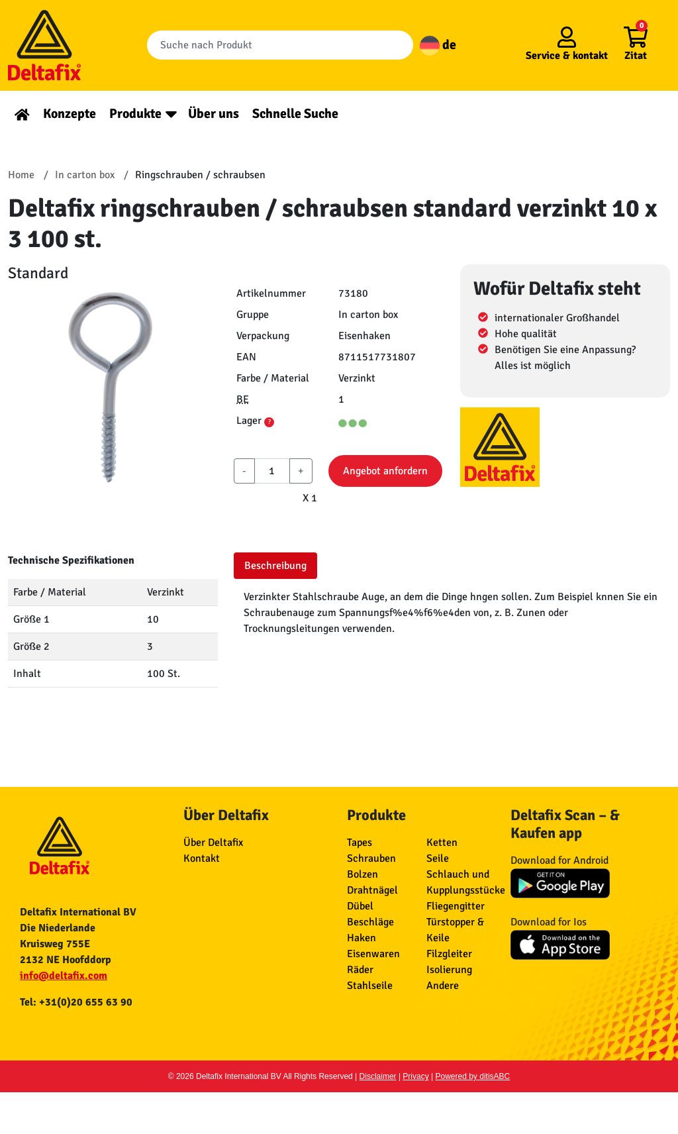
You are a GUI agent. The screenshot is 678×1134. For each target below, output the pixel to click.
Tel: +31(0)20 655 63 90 (76, 1002)
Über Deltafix (213, 842)
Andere (442, 985)
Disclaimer (378, 1076)
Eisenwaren (373, 953)
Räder (360, 969)
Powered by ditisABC (473, 1076)
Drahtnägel (372, 890)
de (438, 44)
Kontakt (201, 858)
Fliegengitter (455, 906)
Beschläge (370, 922)
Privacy (415, 1076)
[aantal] (271, 471)
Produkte (135, 113)
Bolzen (362, 874)
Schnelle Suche (295, 113)
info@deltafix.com (63, 975)
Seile (437, 858)
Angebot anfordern (385, 471)
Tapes (359, 842)
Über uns (213, 113)
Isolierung (449, 969)
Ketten (442, 842)
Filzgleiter (449, 953)
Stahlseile (370, 985)
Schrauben (371, 858)
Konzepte (69, 113)
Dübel (360, 906)
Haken (361, 938)
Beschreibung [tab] (275, 565)
